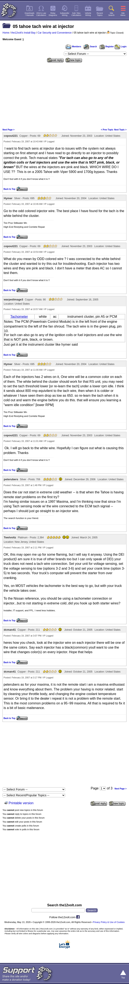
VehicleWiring (88, 14)
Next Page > (8, 130)
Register (106, 46)
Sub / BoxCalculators (76, 14)
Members (73, 46)
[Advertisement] (64, 95)
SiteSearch (111, 14)
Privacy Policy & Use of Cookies (109, 922)
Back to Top (9, 189)
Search (90, 46)
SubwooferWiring (64, 14)
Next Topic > (120, 130)
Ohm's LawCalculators (41, 14)
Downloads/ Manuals (29, 14)
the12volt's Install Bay (23, 32)
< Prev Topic (107, 130)
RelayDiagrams (53, 14)
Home (6, 32)
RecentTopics (100, 14)
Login (120, 46)
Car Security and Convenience (55, 32)
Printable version (21, 803)
